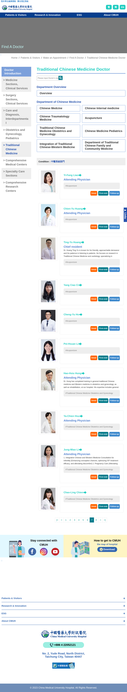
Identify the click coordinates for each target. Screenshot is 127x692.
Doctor (60, 78)
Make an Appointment (54, 57)
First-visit (103, 193)
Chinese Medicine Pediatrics (103, 131)
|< (57, 520)
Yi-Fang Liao (71, 175)
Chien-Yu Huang (73, 208)
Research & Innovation (14, 606)
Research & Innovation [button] (48, 15)
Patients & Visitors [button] (15, 15)
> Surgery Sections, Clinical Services (15, 99)
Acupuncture (93, 118)
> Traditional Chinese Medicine (11, 149)
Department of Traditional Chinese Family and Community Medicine (101, 145)
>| (105, 520)
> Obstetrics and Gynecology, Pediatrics (14, 134)
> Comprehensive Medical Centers (15, 162)
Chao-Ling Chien (73, 492)
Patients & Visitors (12, 598)
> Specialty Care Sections (14, 173)
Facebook (32, 552)
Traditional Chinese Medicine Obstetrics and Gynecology (56, 131)
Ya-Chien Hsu (72, 416)
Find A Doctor (76, 57)
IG (44, 552)
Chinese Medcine (51, 108)
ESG (4, 613)
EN (122, 7)
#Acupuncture (71, 186)
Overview (46, 93)
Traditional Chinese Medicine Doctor (106, 57)
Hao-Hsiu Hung (72, 373)
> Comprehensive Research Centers (14, 186)
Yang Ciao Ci (71, 285)
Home (14, 57)
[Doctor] (50, 78)
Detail (93, 193)
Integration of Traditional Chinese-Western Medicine (57, 145)
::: (2, 2)
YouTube (55, 552)
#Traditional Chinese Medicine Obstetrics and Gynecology (89, 393)
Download (109, 549)
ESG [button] (79, 15)
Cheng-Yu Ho (71, 314)
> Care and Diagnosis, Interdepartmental (15, 117)
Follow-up (114, 193)
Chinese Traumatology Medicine (54, 118)
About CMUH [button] (111, 15)
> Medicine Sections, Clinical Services (15, 84)
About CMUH (9, 621)
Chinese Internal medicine (102, 108)
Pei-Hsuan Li (71, 343)
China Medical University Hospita (63, 634)
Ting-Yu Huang (72, 242)
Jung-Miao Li (71, 449)
